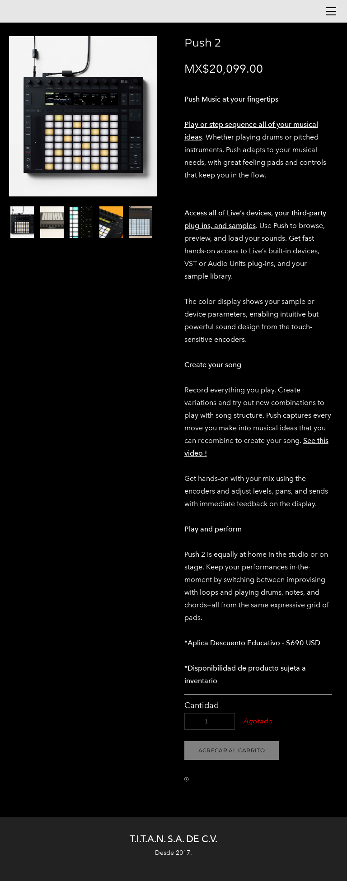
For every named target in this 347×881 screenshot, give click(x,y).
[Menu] (331, 11)
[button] (231, 750)
